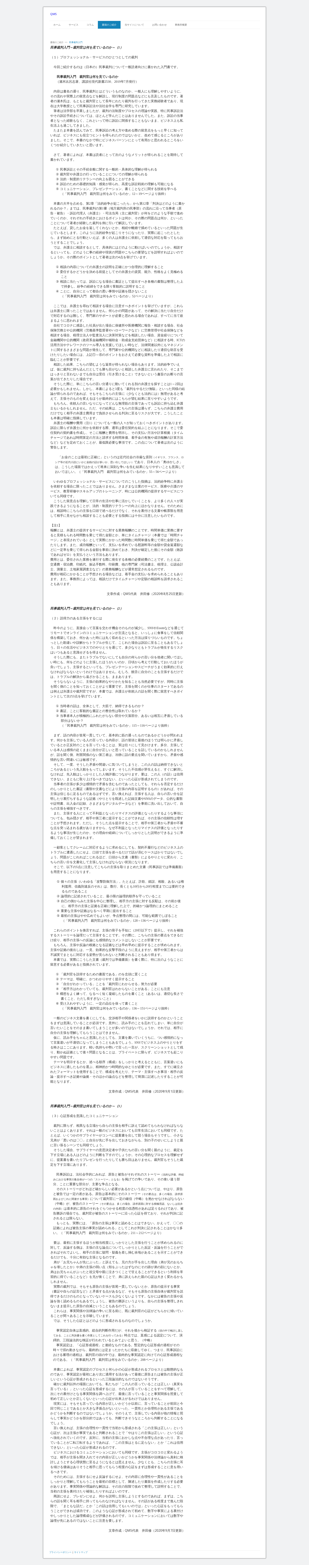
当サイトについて (134, 24)
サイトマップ (81, 1552)
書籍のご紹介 (109, 24)
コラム (90, 24)
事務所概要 (181, 24)
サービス (73, 24)
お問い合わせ (159, 24)
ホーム (57, 24)
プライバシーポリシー (60, 1552)
